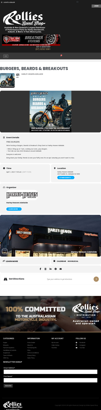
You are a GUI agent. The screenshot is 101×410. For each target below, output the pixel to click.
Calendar (61, 261)
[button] (77, 1)
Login (96, 6)
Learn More (14, 209)
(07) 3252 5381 (42, 49)
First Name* (8, 376)
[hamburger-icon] (5, 56)
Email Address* (9, 368)
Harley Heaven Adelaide (17, 203)
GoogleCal (73, 261)
